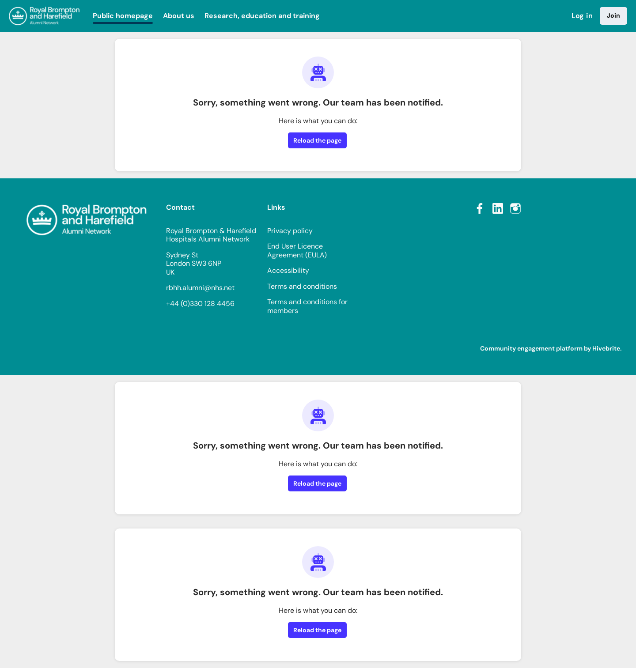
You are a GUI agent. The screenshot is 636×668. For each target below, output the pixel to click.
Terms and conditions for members (307, 306)
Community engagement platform (531, 348)
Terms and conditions (302, 286)
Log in (582, 15)
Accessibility (288, 270)
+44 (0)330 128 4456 (200, 303)
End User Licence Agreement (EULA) (297, 251)
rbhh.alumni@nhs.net (200, 287)
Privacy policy (290, 230)
